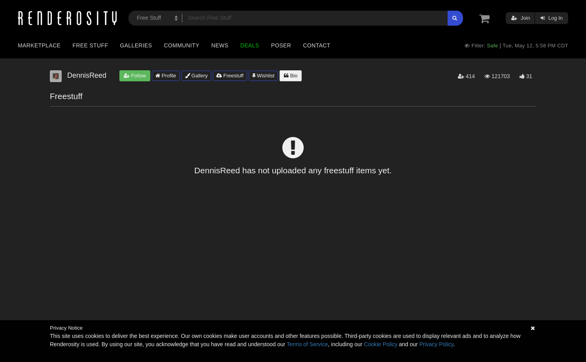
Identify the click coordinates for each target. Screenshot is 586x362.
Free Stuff (90, 45)
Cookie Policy (380, 344)
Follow (135, 76)
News (219, 45)
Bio (290, 76)
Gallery (196, 76)
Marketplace (39, 45)
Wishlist (263, 76)
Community (182, 45)
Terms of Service (307, 344)
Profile (165, 76)
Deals (249, 45)
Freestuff (230, 76)
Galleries (136, 45)
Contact (316, 45)
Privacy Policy (436, 344)
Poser (281, 45)
